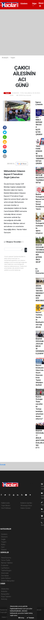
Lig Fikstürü (5, 568)
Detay (21, 618)
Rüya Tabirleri (6, 596)
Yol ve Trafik (5, 560)
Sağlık (3, 539)
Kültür (3, 544)
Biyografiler (5, 594)
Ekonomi (4, 537)
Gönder (26, 250)
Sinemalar (5, 573)
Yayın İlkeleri (5, 505)
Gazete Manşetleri (7, 581)
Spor (3, 547)
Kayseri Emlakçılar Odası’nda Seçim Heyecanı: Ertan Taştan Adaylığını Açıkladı (40, 375)
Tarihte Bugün (6, 570)
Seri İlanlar (5, 576)
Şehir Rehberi (6, 578)
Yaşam (13, 57)
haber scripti (37, 612)
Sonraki (3, 465)
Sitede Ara (5, 589)
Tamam (30, 618)
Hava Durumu (6, 558)
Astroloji (4, 599)
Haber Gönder (26, 508)
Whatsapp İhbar (26, 505)
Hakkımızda (5, 503)
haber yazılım (5, 615)
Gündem (23, 3)
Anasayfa (5, 57)
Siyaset (4, 550)
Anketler (4, 591)
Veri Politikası (6, 508)
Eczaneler (4, 565)
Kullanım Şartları (26, 503)
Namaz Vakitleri (7, 563)
